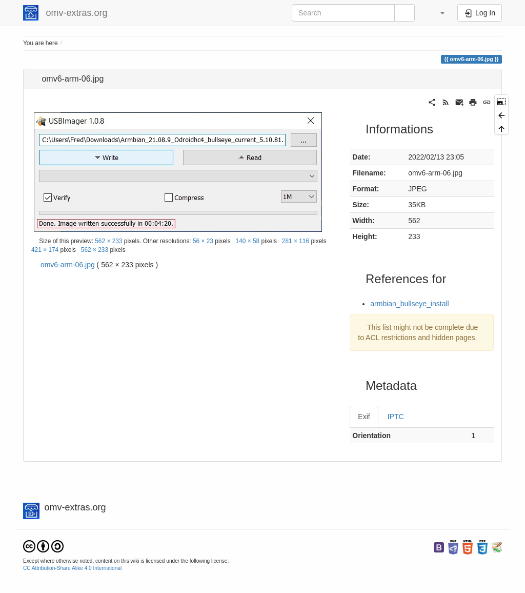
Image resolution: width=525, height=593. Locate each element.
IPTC (396, 416)
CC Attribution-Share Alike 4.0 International (72, 568)
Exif (364, 416)
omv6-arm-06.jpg (68, 265)
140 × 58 (248, 241)
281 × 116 (295, 241)
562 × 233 (108, 241)
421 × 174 (44, 249)
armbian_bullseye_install (409, 304)
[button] (437, 13)
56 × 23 (203, 241)
